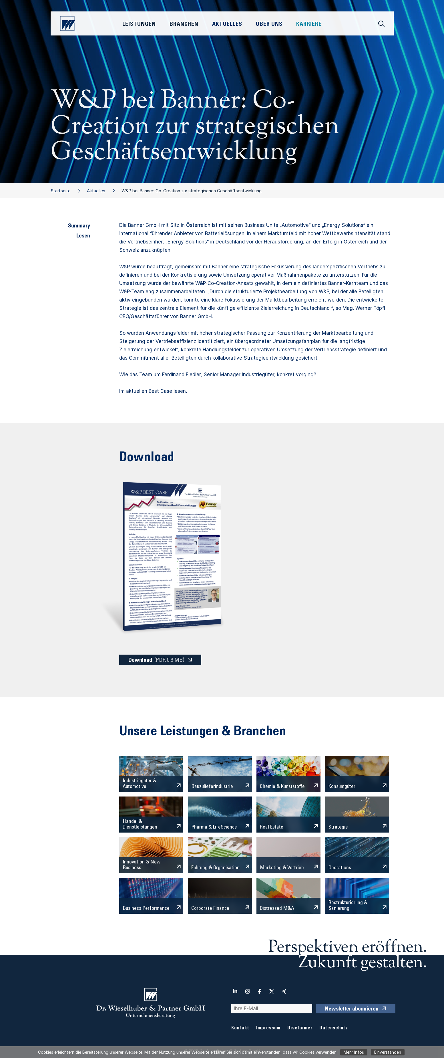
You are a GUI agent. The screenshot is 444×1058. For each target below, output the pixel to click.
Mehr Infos (354, 1052)
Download (156, 660)
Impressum (268, 1028)
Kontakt (240, 1028)
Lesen (83, 236)
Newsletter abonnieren (352, 1009)
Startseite (61, 190)
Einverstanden (387, 1052)
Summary (79, 226)
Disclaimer (299, 1028)
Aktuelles (96, 190)
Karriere (309, 24)
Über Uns (269, 24)
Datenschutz (333, 1028)
